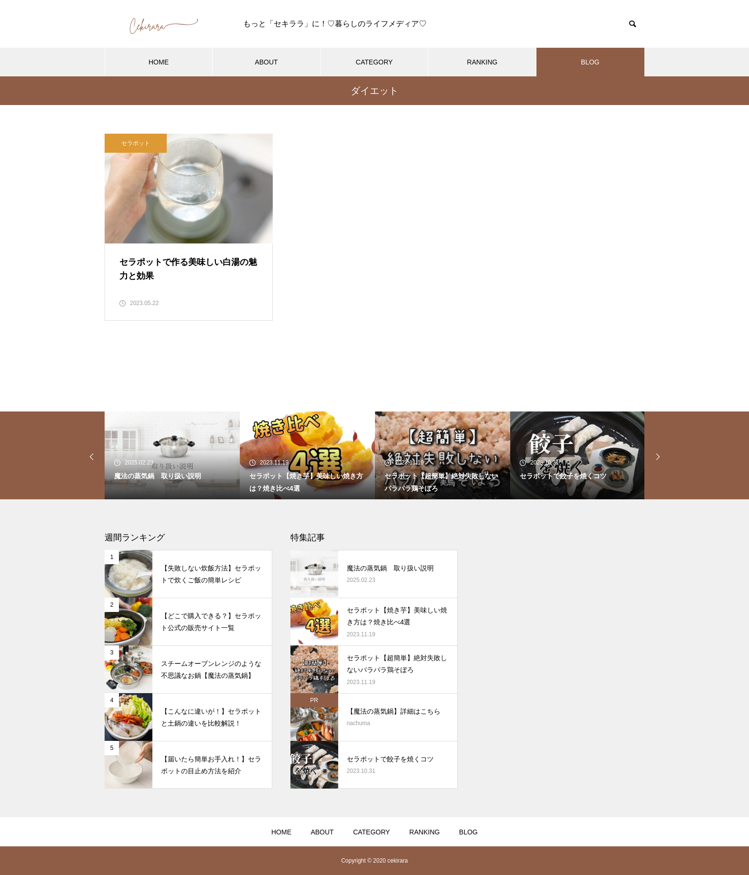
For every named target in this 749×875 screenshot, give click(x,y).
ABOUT (266, 62)
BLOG (590, 62)
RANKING (482, 62)
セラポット (135, 143)
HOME (159, 62)
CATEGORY (374, 62)
